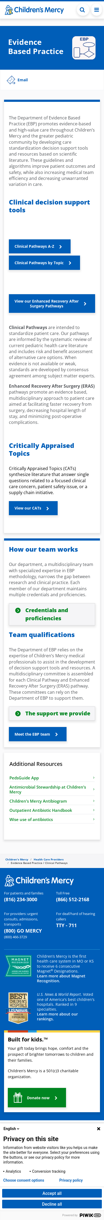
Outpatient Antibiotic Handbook (52, 810)
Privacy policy (71, 1180)
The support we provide (57, 713)
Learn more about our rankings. (57, 1016)
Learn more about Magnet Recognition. (61, 978)
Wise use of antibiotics (52, 819)
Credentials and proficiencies (46, 614)
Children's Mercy (16, 859)
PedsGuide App (52, 777)
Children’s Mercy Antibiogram (52, 801)
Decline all (52, 1204)
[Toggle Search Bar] (83, 10)
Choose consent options (23, 1180)
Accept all (52, 1193)
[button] (52, 80)
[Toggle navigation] (96, 10)
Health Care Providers (49, 859)
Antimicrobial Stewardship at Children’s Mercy (52, 789)
